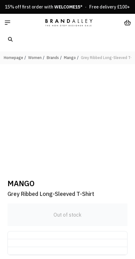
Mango (70, 57)
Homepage (13, 57)
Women (35, 57)
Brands (53, 57)
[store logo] (68, 22)
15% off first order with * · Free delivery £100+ (67, 7)
